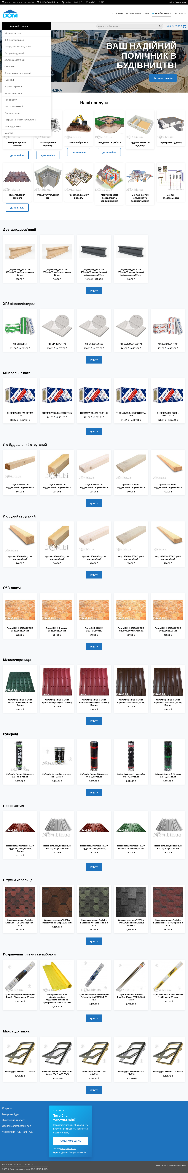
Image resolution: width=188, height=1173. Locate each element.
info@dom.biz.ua (68, 1148)
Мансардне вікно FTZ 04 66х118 (94, 1072)
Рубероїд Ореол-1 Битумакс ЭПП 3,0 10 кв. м (94, 775)
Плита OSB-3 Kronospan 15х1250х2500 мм (57, 629)
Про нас (180, 13)
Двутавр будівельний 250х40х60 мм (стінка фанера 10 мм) (57, 272)
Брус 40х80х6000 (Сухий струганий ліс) (94, 557)
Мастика (9, 133)
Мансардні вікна (13, 126)
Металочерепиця (13, 93)
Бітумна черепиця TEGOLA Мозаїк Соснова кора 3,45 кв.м (57, 921)
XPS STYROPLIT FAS (57, 344)
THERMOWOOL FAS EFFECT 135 (57, 413)
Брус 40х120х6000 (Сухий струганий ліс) (168, 557)
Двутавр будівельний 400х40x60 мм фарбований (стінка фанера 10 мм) (94, 272)
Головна (117, 13)
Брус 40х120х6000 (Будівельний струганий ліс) (168, 486)
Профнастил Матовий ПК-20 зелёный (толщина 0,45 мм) (131, 847)
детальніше (17, 155)
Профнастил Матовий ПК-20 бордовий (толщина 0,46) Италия (20, 848)
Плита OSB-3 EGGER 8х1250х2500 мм (94, 629)
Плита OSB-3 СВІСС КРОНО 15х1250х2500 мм (20, 629)
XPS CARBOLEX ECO (94, 344)
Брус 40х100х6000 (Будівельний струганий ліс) (131, 486)
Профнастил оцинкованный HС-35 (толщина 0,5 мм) (168, 847)
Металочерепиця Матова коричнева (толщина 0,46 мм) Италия (168, 702)
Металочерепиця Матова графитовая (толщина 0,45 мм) (57, 701)
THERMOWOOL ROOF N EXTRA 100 (131, 414)
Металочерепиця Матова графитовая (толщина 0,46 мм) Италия (94, 702)
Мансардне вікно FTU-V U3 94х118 (131, 1072)
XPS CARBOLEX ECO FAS (131, 344)
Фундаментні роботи (13, 1120)
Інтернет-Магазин (137, 13)
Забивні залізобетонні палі (17, 1125)
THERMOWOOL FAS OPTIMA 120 (20, 414)
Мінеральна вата (13, 33)
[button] (177, 2)
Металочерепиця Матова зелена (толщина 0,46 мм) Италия (20, 702)
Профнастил (11, 99)
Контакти (28, 1164)
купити (94, 290)
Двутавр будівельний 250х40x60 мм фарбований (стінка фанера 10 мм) (131, 272)
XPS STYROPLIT (20, 344)
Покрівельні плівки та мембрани (20, 119)
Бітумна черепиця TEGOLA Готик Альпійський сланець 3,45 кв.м (131, 923)
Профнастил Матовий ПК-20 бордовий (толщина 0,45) (94, 847)
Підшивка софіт (12, 113)
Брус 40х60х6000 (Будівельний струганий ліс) (57, 486)
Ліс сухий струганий (14, 53)
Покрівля (7, 1108)
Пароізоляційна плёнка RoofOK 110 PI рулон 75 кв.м (168, 995)
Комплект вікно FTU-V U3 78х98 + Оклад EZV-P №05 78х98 (57, 1072)
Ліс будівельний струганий (18, 46)
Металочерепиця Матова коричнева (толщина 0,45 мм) (131, 701)
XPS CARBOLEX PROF (168, 344)
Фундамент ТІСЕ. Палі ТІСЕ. (17, 1131)
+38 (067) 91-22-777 (70, 1140)
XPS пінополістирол (14, 40)
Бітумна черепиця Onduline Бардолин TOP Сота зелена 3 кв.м (94, 923)
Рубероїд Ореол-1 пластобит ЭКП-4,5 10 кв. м (131, 775)
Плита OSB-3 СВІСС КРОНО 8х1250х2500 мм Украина (131, 629)
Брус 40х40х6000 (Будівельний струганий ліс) (20, 486)
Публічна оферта (11, 1164)
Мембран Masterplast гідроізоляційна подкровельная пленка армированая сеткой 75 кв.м (57, 998)
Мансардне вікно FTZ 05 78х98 (168, 1071)
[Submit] (160, 26)
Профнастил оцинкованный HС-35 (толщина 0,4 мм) (57, 847)
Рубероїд (9, 80)
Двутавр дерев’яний (14, 60)
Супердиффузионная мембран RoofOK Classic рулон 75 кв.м (20, 995)
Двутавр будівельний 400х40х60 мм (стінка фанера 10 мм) (20, 272)
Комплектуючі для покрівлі (18, 73)
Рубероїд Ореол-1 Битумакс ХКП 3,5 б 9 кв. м (19, 775)
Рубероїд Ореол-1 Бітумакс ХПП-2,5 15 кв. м (168, 775)
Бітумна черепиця (13, 86)
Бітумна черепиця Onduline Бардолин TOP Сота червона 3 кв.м (20, 923)
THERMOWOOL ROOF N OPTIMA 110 (168, 414)
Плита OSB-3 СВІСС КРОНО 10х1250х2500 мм (168, 629)
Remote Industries (177, 1165)
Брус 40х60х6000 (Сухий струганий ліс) (57, 557)
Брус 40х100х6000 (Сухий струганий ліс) (131, 557)
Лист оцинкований (14, 106)
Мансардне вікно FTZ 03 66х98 (20, 1071)
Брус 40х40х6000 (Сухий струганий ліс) (20, 557)
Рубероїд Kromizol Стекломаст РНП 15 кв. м (57, 775)
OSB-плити (10, 66)
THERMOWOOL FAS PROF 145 (94, 413)
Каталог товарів (163, 78)
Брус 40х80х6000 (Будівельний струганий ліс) (94, 486)
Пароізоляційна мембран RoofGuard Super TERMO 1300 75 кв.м (131, 997)
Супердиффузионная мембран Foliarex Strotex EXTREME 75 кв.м (94, 997)
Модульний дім (10, 1114)
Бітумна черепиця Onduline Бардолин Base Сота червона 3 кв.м (168, 923)
